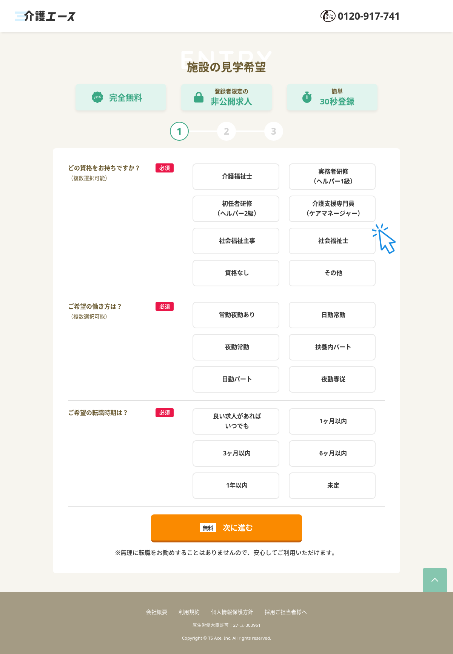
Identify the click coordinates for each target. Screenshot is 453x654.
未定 (333, 485)
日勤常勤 (333, 315)
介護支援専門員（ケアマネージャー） (333, 208)
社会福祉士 (333, 240)
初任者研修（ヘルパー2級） (237, 208)
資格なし (237, 273)
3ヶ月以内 (237, 453)
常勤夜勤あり (237, 315)
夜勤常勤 (237, 347)
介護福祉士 (237, 176)
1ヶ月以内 (333, 421)
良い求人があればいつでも (237, 421)
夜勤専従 (333, 379)
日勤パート (237, 379)
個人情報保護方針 (232, 611)
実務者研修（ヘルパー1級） (333, 176)
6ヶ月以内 (333, 453)
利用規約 (189, 611)
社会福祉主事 (237, 240)
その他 (333, 273)
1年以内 (237, 485)
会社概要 (156, 611)
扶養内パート (333, 347)
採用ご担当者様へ (286, 611)
